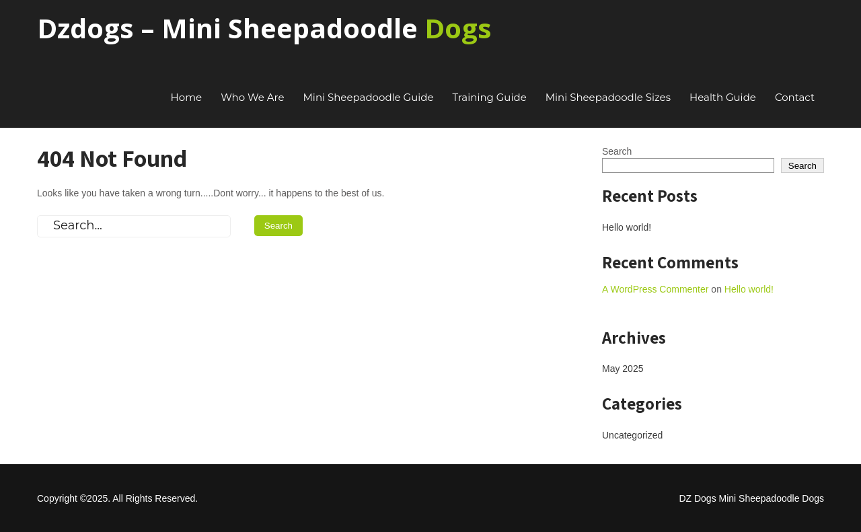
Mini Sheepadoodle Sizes (608, 97)
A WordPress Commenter (655, 289)
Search (617, 151)
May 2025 (622, 368)
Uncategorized (632, 435)
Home (186, 97)
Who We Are (252, 97)
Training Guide (490, 97)
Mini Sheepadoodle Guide (368, 97)
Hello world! (626, 227)
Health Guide (722, 97)
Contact (795, 97)
